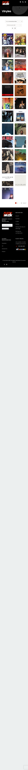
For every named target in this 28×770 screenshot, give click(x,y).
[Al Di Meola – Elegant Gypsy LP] (20, 142)
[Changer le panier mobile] (20, 2)
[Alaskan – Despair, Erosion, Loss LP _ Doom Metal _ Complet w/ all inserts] (7, 180)
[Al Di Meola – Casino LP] (20, 129)
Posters (3, 251)
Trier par (11, 21)
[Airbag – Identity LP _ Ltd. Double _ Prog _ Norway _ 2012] (7, 129)
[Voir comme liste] (15, 28)
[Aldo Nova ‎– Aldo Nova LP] (7, 193)
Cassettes (4, 243)
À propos (18, 218)
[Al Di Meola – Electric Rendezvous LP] (7, 142)
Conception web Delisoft (16, 260)
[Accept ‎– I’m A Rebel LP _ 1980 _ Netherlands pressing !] (7, 103)
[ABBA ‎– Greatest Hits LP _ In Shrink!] (7, 65)
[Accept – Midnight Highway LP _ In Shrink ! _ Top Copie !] (20, 103)
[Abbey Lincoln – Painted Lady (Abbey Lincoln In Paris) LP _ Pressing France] (20, 77)
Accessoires (5, 248)
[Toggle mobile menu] (25, 2)
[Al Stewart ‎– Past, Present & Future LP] (7, 167)
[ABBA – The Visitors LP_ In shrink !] (7, 77)
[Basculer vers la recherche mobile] (23, 2)
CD (2, 246)
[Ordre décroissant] (22, 21)
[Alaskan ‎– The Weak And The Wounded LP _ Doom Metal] (20, 180)
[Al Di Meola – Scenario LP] (7, 155)
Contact (17, 224)
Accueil (17, 216)
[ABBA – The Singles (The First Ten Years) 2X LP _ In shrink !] (20, 65)
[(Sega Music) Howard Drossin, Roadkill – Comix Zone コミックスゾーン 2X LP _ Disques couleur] (7, 39)
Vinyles (17, 221)
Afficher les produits (11, 25)
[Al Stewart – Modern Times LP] (20, 155)
